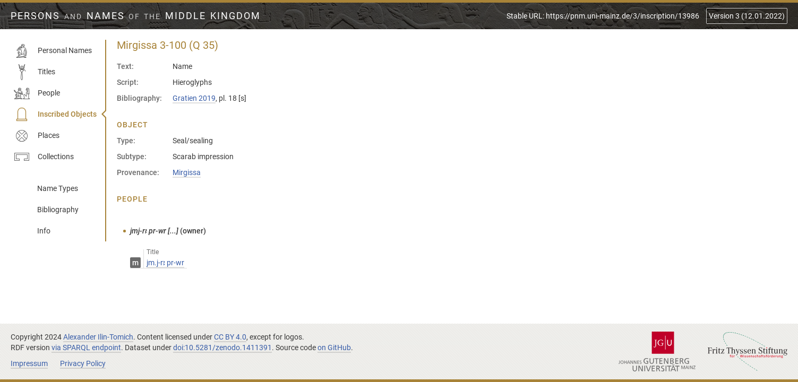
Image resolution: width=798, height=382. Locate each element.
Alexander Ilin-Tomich (98, 337)
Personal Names (53, 51)
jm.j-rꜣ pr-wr (165, 262)
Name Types (57, 188)
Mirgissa (187, 172)
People (37, 93)
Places (36, 136)
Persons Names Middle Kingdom (136, 16)
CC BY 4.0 (230, 337)
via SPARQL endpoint (86, 347)
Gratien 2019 (194, 98)
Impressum (29, 363)
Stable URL (603, 16)
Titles (34, 72)
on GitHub (334, 347)
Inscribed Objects (55, 115)
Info (43, 231)
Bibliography (58, 209)
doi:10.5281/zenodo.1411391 (222, 347)
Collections (44, 157)
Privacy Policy (83, 363)
